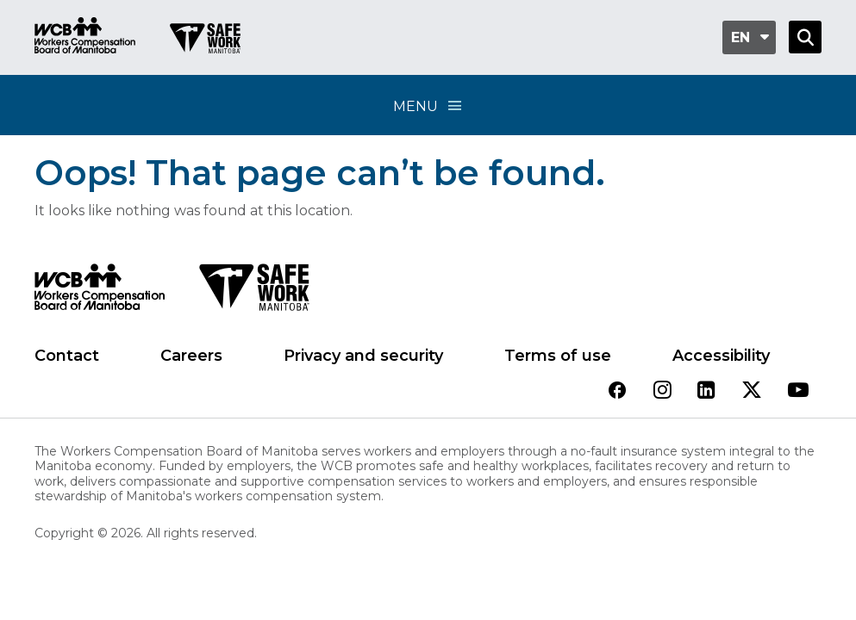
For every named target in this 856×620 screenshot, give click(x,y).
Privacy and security (363, 355)
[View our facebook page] (617, 391)
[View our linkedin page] (706, 391)
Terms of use (557, 355)
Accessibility (721, 355)
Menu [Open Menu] (428, 105)
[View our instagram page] (662, 391)
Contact (66, 355)
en (740, 37)
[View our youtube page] (798, 391)
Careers (191, 355)
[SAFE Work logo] (254, 292)
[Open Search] (805, 37)
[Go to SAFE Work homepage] (205, 40)
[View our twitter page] (751, 391)
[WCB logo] (99, 292)
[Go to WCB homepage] (84, 37)
